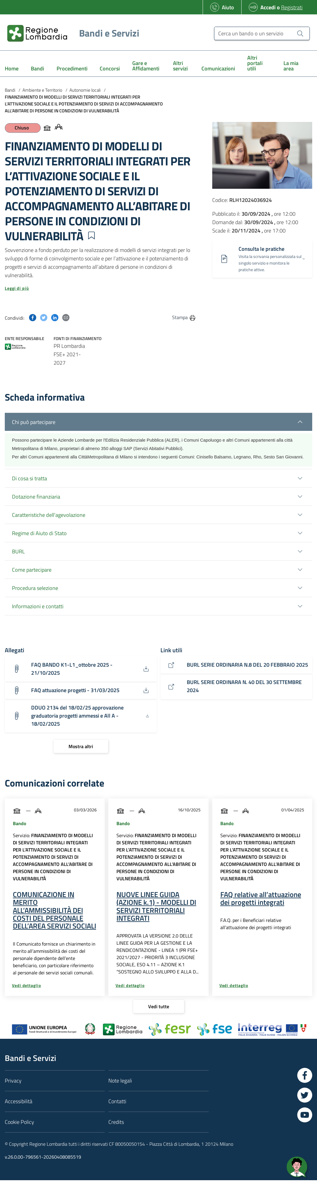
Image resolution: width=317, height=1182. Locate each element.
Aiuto (228, 7)
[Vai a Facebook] (304, 1077)
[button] (91, 235)
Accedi (268, 7)
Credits (116, 1123)
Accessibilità (18, 1103)
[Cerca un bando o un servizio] (262, 33)
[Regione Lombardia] (70, 33)
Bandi (10, 90)
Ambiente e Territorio (42, 90)
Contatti (117, 1103)
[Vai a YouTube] (304, 1116)
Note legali (120, 1082)
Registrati (292, 7)
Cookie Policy (19, 1123)
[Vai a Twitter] (304, 1096)
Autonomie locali (85, 90)
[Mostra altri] (81, 748)
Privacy (13, 1082)
